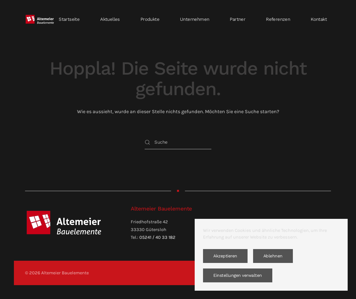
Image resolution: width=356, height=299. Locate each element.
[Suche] (178, 142)
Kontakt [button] (319, 19)
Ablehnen (273, 256)
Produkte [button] (149, 19)
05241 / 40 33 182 (157, 237)
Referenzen (278, 19)
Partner (237, 19)
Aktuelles (110, 19)
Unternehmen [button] (194, 19)
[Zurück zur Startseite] (40, 19)
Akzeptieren (225, 256)
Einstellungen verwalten (237, 275)
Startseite (69, 19)
